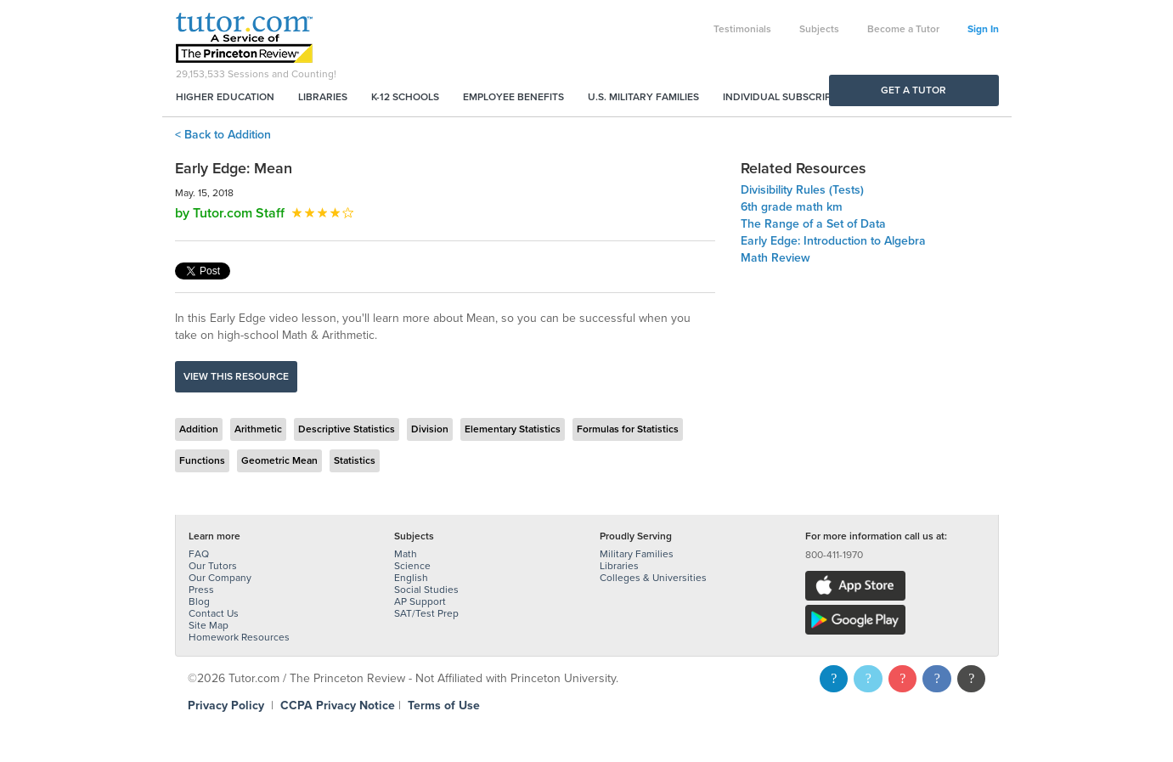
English (411, 578)
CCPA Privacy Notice (337, 705)
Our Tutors (213, 566)
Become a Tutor (903, 29)
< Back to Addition (223, 134)
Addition (198, 429)
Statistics (354, 460)
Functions (202, 460)
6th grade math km (792, 207)
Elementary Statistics (513, 429)
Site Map (208, 625)
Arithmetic (258, 429)
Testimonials (742, 29)
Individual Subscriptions (791, 97)
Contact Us (214, 613)
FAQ (199, 554)
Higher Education (225, 97)
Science (412, 566)
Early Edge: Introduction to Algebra (833, 241)
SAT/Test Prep (426, 613)
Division (429, 429)
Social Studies (426, 589)
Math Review (775, 258)
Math (405, 554)
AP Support (420, 601)
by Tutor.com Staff (230, 213)
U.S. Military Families (643, 97)
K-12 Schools (405, 97)
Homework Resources (239, 637)
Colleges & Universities (653, 578)
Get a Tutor (913, 90)
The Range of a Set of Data (813, 224)
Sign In (983, 29)
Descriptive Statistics (346, 429)
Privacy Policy (226, 705)
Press (201, 589)
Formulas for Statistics (628, 429)
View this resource (236, 376)
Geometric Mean (279, 460)
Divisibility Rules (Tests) (802, 190)
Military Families (637, 554)
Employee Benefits (513, 97)
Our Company (220, 578)
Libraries (322, 97)
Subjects (819, 29)
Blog (199, 601)
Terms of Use (444, 705)
